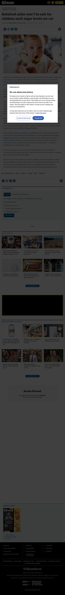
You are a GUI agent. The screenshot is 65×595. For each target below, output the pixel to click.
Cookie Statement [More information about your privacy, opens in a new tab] (40, 113)
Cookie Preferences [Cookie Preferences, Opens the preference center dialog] (23, 118)
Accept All (38, 118)
